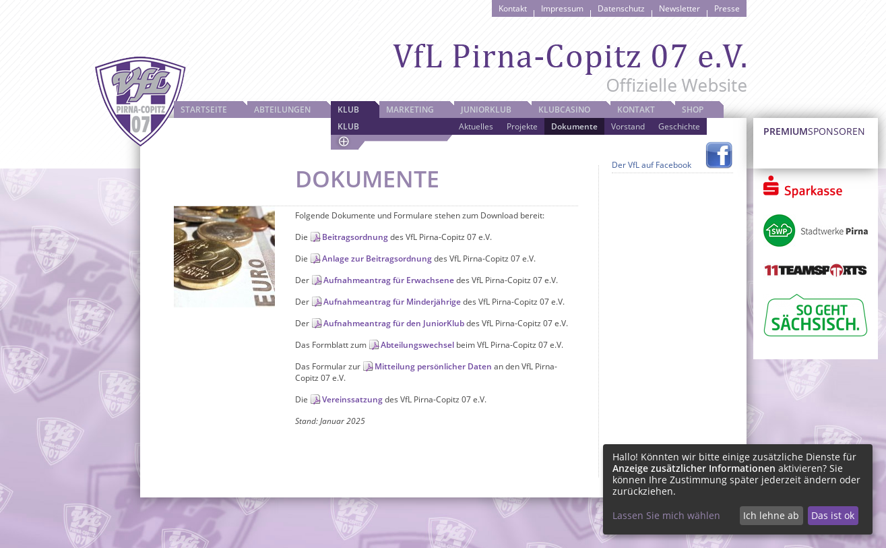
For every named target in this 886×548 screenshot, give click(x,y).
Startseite (204, 109)
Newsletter (679, 8)
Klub (348, 109)
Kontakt (513, 8)
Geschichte (679, 126)
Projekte (522, 126)
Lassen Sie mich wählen (666, 515)
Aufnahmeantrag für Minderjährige (392, 301)
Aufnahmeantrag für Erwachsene (388, 280)
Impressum (562, 8)
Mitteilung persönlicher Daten (433, 366)
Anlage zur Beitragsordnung (377, 258)
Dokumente (574, 126)
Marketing (410, 109)
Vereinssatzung (352, 399)
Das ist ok (832, 515)
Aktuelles (476, 126)
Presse (727, 8)
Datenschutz (621, 8)
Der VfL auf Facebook (651, 165)
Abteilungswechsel (417, 345)
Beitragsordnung (355, 237)
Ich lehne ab (771, 515)
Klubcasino (564, 109)
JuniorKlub (486, 109)
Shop (692, 109)
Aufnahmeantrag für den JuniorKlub (393, 323)
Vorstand (628, 126)
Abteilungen (282, 109)
